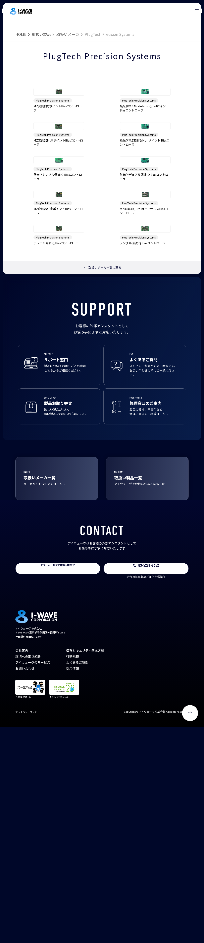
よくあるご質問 (77, 878)
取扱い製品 (41, 34)
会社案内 (21, 866)
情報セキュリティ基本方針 (85, 866)
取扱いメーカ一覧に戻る (101, 483)
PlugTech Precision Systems (53, 144)
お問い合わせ (24, 884)
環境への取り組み (28, 872)
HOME (20, 34)
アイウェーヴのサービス (32, 878)
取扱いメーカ (67, 34)
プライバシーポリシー (27, 927)
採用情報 (72, 884)
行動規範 (72, 872)
